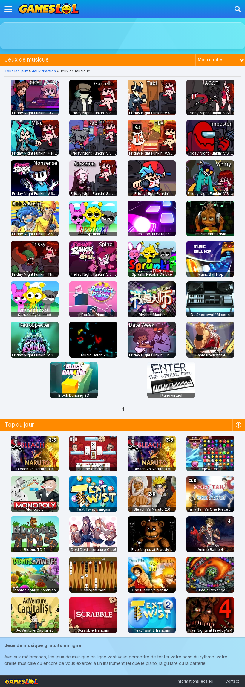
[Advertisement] (122, 35)
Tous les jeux (16, 71)
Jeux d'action (44, 71)
